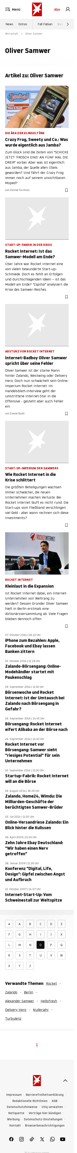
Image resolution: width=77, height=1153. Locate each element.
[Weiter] (67, 24)
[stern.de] (37, 9)
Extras (22, 24)
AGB (54, 1101)
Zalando (11, 992)
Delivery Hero (15, 1010)
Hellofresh (49, 1001)
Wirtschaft (11, 33)
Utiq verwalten (52, 1107)
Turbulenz (13, 1018)
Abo (57, 9)
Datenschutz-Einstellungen (43, 1119)
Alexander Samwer (19, 1001)
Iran (60, 24)
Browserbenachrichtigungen (45, 1125)
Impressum (14, 1095)
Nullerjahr (41, 1010)
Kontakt (15, 1125)
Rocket (51, 983)
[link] (68, 9)
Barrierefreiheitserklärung (45, 1095)
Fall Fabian (45, 24)
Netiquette (16, 1113)
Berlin (28, 992)
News (9, 24)
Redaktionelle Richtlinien (29, 1101)
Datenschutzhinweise (22, 1107)
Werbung (13, 1119)
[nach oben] (65, 1080)
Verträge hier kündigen (45, 1113)
